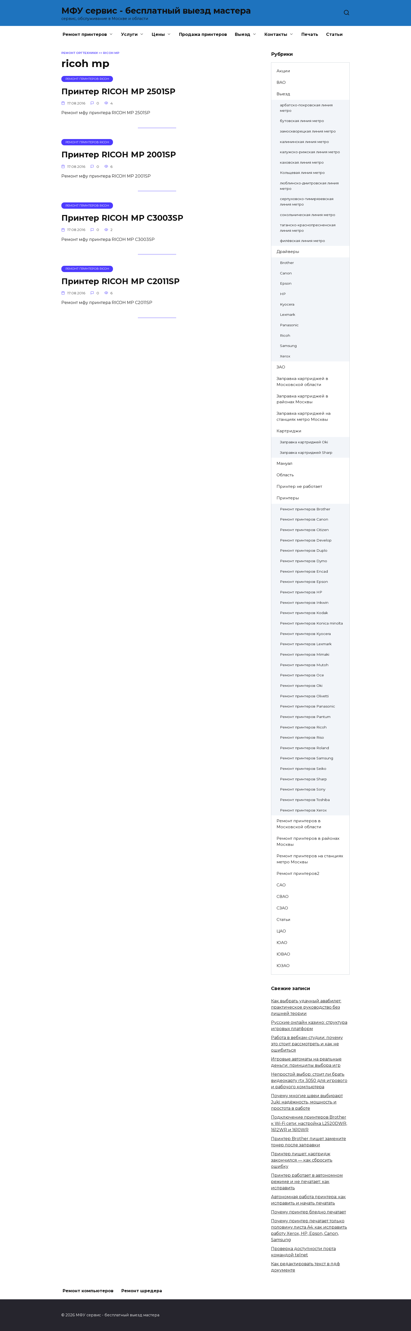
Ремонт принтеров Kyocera (305, 634)
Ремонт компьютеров (88, 1290)
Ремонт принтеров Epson (304, 581)
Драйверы (288, 251)
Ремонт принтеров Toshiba (305, 800)
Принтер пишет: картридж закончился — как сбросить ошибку (301, 1160)
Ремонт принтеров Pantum (305, 717)
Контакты (275, 34)
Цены (158, 34)
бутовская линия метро (302, 121)
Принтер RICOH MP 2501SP (121, 91)
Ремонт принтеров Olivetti (304, 696)
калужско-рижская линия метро (310, 152)
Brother (287, 263)
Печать (309, 34)
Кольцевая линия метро (302, 172)
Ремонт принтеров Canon (304, 519)
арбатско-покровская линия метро (306, 108)
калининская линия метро (304, 142)
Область (285, 474)
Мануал (284, 463)
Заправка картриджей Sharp (306, 452)
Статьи (334, 34)
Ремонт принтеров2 (298, 873)
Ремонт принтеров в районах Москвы (308, 841)
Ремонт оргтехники (79, 53)
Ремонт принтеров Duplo (303, 550)
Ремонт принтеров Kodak (304, 613)
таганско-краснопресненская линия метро (308, 228)
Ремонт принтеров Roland (304, 748)
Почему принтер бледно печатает (308, 1212)
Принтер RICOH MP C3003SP (125, 218)
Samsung (288, 346)
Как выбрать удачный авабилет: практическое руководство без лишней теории (306, 1007)
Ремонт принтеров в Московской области (299, 823)
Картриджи (289, 430)
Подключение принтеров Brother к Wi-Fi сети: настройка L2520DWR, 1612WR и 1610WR (309, 1123)
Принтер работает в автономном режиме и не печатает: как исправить (307, 1181)
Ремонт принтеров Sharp (303, 779)
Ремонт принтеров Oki (301, 685)
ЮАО (282, 942)
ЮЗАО (283, 965)
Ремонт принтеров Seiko (303, 768)
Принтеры (288, 497)
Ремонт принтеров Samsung (306, 758)
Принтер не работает (299, 486)
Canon (286, 273)
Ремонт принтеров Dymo (303, 561)
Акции (283, 70)
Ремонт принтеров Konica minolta (311, 623)
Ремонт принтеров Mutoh (304, 665)
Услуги (129, 34)
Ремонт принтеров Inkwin (304, 602)
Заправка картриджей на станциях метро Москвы (304, 416)
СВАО (283, 896)
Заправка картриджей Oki (304, 442)
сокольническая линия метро (307, 215)
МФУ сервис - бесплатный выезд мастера (156, 10)
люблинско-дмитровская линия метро (309, 186)
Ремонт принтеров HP (301, 592)
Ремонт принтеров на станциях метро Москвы (310, 858)
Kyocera (287, 304)
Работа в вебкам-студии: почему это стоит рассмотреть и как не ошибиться (307, 1044)
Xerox (285, 356)
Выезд (242, 34)
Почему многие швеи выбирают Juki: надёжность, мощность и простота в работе (307, 1102)
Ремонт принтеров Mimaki (304, 654)
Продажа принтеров (203, 34)
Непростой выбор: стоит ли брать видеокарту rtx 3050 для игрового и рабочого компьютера (309, 1080)
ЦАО (281, 931)
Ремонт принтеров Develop (306, 540)
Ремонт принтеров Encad (304, 571)
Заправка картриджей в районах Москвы (302, 399)
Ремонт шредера (141, 1290)
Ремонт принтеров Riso (302, 737)
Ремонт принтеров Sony (302, 789)
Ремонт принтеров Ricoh (303, 727)
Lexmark (287, 314)
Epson (285, 283)
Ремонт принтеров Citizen (304, 530)
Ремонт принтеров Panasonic (307, 706)
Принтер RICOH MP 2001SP (121, 155)
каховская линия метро (302, 162)
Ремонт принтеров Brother (305, 509)
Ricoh (285, 335)
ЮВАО (283, 954)
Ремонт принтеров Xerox (303, 810)
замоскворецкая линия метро (308, 131)
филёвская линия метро (302, 241)
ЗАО (281, 366)
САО (281, 884)
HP (283, 294)
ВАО (281, 82)
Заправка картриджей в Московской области (302, 381)
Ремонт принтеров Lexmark (306, 644)
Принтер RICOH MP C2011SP (123, 281)
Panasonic (289, 325)
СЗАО (282, 907)
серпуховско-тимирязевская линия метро (306, 201)
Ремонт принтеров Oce (302, 675)
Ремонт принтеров (85, 34)
